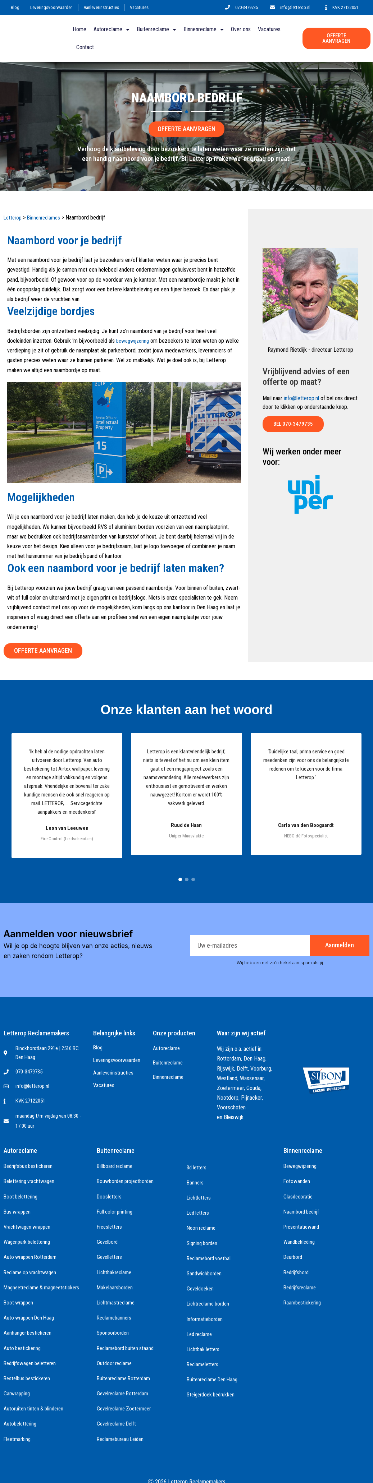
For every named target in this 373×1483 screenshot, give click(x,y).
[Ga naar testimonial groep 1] (180, 878)
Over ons (241, 29)
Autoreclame (111, 29)
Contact (85, 47)
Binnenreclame (203, 29)
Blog (15, 7)
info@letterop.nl (301, 398)
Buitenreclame (156, 29)
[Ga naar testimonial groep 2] (186, 878)
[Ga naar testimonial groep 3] (193, 878)
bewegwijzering (134, 340)
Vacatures (139, 7)
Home (79, 29)
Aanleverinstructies (101, 7)
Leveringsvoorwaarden (51, 7)
